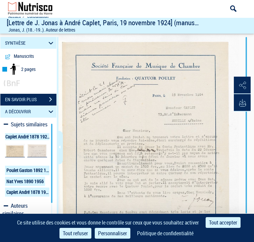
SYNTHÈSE (30, 43)
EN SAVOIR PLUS (30, 99)
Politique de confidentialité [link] (165, 233)
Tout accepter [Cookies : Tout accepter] (223, 222)
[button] (242, 85)
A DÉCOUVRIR (30, 112)
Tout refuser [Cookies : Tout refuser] (75, 233)
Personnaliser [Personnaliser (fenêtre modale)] (112, 233)
